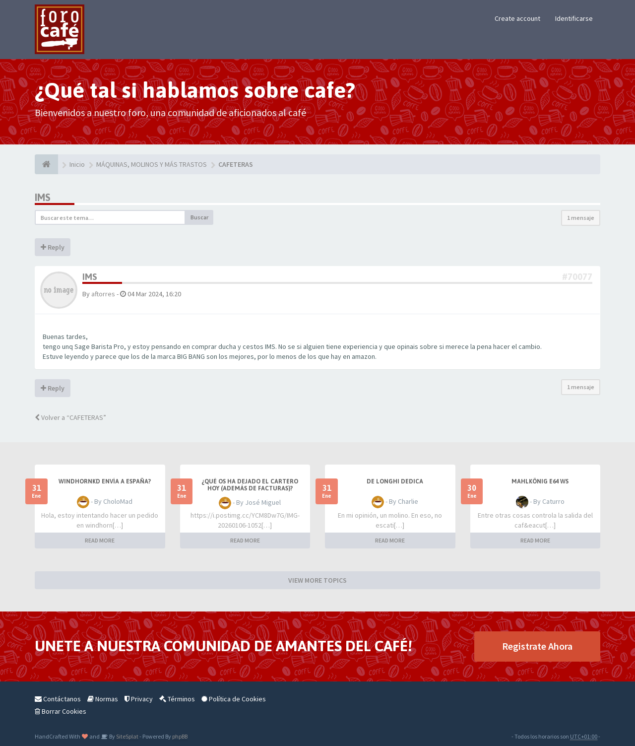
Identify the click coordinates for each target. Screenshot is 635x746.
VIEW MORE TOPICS (317, 580)
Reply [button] (52, 247)
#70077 (577, 276)
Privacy (139, 698)
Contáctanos (58, 698)
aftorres (103, 293)
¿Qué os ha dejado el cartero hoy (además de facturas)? (249, 485)
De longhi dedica (395, 481)
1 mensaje (580, 217)
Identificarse (574, 18)
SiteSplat (126, 736)
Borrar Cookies (60, 711)
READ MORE (100, 540)
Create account (517, 18)
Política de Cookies (233, 698)
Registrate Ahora (537, 646)
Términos (177, 698)
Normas (102, 698)
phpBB (180, 736)
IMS (43, 197)
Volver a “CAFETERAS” (70, 417)
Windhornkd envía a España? (105, 481)
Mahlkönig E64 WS (540, 481)
